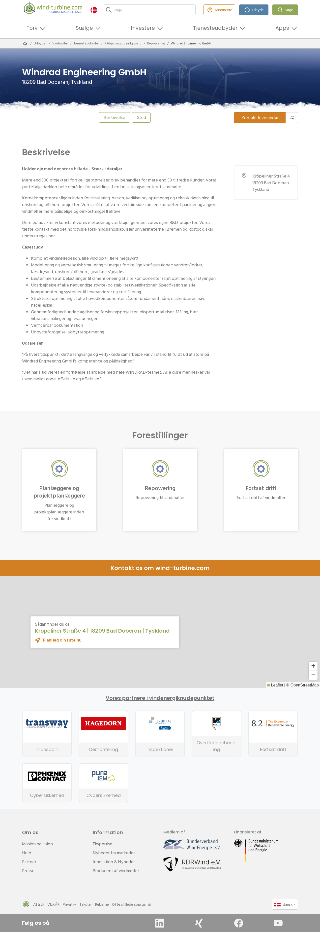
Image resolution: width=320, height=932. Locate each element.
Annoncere (219, 9)
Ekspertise (102, 844)
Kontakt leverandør (260, 117)
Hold (26, 853)
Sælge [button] (84, 28)
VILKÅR (53, 904)
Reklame (102, 904)
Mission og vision (37, 844)
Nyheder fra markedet (114, 853)
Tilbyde (254, 9)
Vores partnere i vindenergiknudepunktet (160, 698)
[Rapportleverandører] (292, 117)
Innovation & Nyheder (114, 861)
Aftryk (38, 904)
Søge (285, 9)
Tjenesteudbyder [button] (215, 28)
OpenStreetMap (305, 685)
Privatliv (69, 904)
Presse (28, 870)
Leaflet (275, 685)
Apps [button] (282, 28)
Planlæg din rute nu (62, 640)
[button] (93, 9)
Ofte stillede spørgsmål (131, 904)
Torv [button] (32, 28)
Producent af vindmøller (116, 870)
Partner (29, 861)
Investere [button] (143, 28)
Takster (85, 904)
